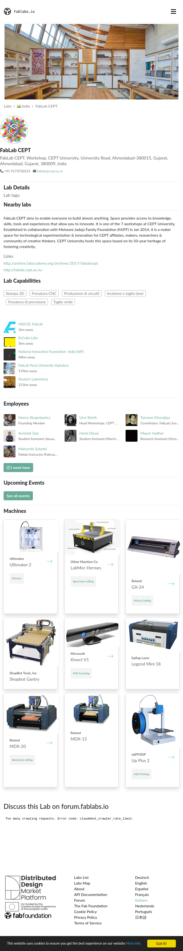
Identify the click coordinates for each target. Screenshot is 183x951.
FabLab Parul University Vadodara (43, 365)
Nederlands (144, 906)
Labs (7, 106)
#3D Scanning (81, 673)
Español (141, 888)
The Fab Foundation (90, 906)
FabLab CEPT (47, 106)
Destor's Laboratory (33, 379)
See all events (18, 495)
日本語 (141, 917)
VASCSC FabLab (30, 324)
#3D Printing (141, 774)
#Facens (16, 578)
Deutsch (142, 877)
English (141, 883)
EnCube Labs (28, 338)
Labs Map (82, 883)
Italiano (141, 900)
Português (143, 911)
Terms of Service (88, 923)
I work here (18, 467)
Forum (79, 900)
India (23, 106)
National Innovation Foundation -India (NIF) (51, 352)
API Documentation (90, 894)
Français (142, 894)
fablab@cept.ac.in (50, 171)
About (79, 888)
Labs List (81, 877)
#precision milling (83, 581)
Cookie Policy (85, 911)
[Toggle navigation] (173, 11)
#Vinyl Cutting (142, 600)
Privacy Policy (85, 917)
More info (15, 946)
